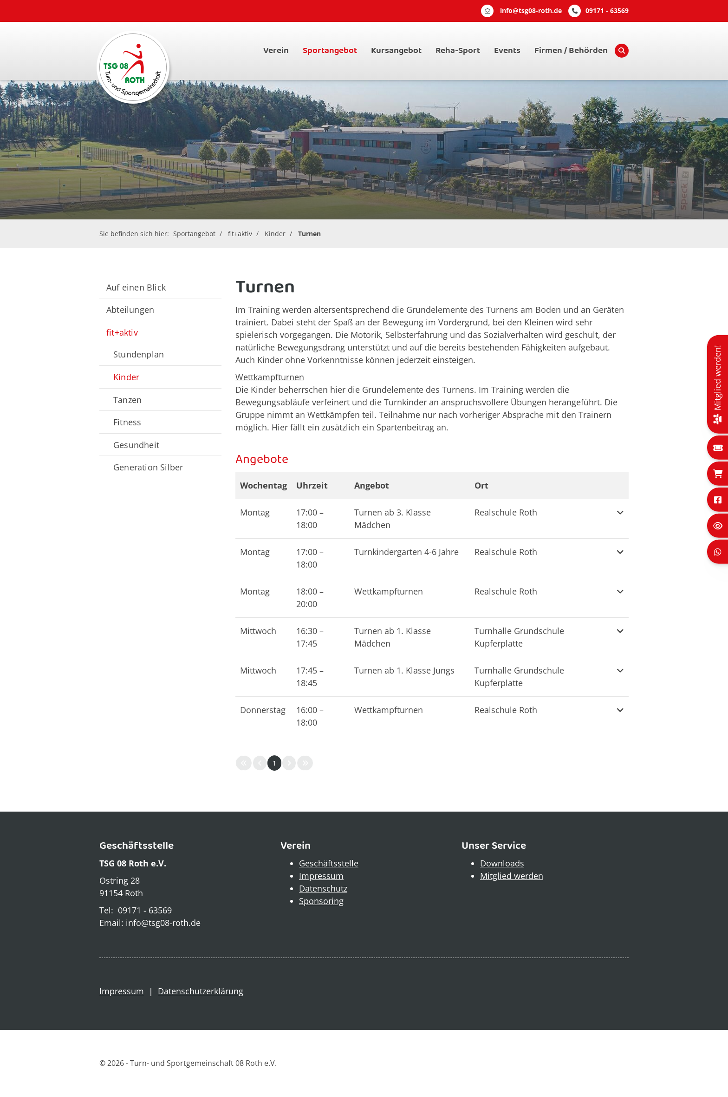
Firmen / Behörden (571, 51)
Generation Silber (148, 467)
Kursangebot (396, 51)
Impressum (321, 875)
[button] (620, 518)
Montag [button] (255, 512)
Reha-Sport (458, 51)
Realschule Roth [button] (505, 512)
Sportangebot (330, 51)
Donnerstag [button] (263, 709)
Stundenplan (138, 354)
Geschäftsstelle (328, 863)
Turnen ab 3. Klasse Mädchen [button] (392, 518)
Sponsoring (321, 900)
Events (507, 51)
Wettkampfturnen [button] (388, 591)
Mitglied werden (511, 875)
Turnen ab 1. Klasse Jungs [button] (404, 670)
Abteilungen (130, 309)
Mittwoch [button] (258, 630)
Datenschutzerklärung (200, 991)
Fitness (127, 422)
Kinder (275, 233)
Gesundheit (136, 444)
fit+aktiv (240, 233)
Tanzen (127, 399)
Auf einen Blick (136, 287)
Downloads (502, 863)
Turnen (309, 233)
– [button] (310, 518)
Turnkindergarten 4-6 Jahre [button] (406, 551)
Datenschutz (323, 888)
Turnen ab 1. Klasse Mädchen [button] (392, 637)
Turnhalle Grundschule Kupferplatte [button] (519, 637)
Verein (276, 51)
